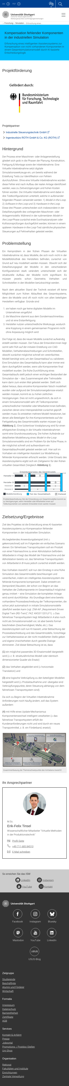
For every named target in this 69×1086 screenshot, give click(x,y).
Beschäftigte (9, 983)
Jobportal (7, 1042)
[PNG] (34, 483)
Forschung (8, 23)
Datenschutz (9, 1009)
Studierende (8, 979)
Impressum (8, 1005)
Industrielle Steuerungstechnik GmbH (26, 132)
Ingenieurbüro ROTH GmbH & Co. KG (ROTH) (31, 137)
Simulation (19, 23)
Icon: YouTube (35, 932)
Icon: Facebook (17, 914)
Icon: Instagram (35, 914)
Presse (6, 1038)
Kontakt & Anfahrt (11, 1034)
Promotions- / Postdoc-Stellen (18, 1046)
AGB (4, 1020)
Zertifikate (7, 1016)
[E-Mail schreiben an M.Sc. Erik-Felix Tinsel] (18, 852)
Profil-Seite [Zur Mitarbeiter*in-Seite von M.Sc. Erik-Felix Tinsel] (18, 840)
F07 (14, 4)
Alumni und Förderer (13, 987)
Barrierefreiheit (10, 1012)
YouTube (24, 886)
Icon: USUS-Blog (34, 951)
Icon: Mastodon (18, 932)
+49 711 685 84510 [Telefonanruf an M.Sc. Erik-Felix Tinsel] (22, 846)
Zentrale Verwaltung (13, 1076)
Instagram (45, 880)
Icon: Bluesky (52, 914)
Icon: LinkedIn (51, 932)
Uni (3, 4)
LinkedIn (22, 880)
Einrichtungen (9, 1072)
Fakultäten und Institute (15, 1068)
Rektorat (6, 1064)
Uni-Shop (7, 1050)
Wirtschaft (7, 991)
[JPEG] (34, 97)
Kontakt (46, 886)
